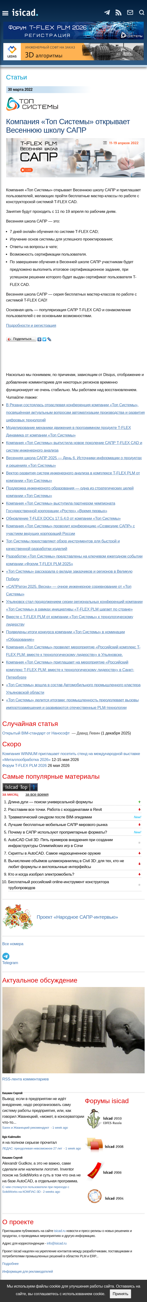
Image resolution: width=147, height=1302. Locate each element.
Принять (120, 1294)
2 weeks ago (51, 1191)
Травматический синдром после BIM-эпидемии (50, 817)
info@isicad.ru (57, 1243)
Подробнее (10, 1264)
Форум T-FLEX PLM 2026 (24, 765)
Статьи (16, 77)
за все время (37, 794)
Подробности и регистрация (31, 325)
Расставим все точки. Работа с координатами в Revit (55, 809)
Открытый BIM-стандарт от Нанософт (36, 733)
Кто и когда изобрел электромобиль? (41, 874)
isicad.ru (60, 1231)
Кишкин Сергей (12, 1093)
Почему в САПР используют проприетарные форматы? (57, 832)
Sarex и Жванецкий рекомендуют (26, 1127)
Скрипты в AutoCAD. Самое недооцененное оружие (54, 853)
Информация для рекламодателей (27, 1271)
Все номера (12, 944)
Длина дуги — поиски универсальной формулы (50, 802)
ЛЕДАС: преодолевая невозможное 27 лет (32, 1148)
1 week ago (60, 1127)
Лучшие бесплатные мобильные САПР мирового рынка (58, 824)
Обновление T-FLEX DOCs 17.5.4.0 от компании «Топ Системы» (63, 518)
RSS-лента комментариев (25, 1079)
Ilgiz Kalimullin (11, 1137)
